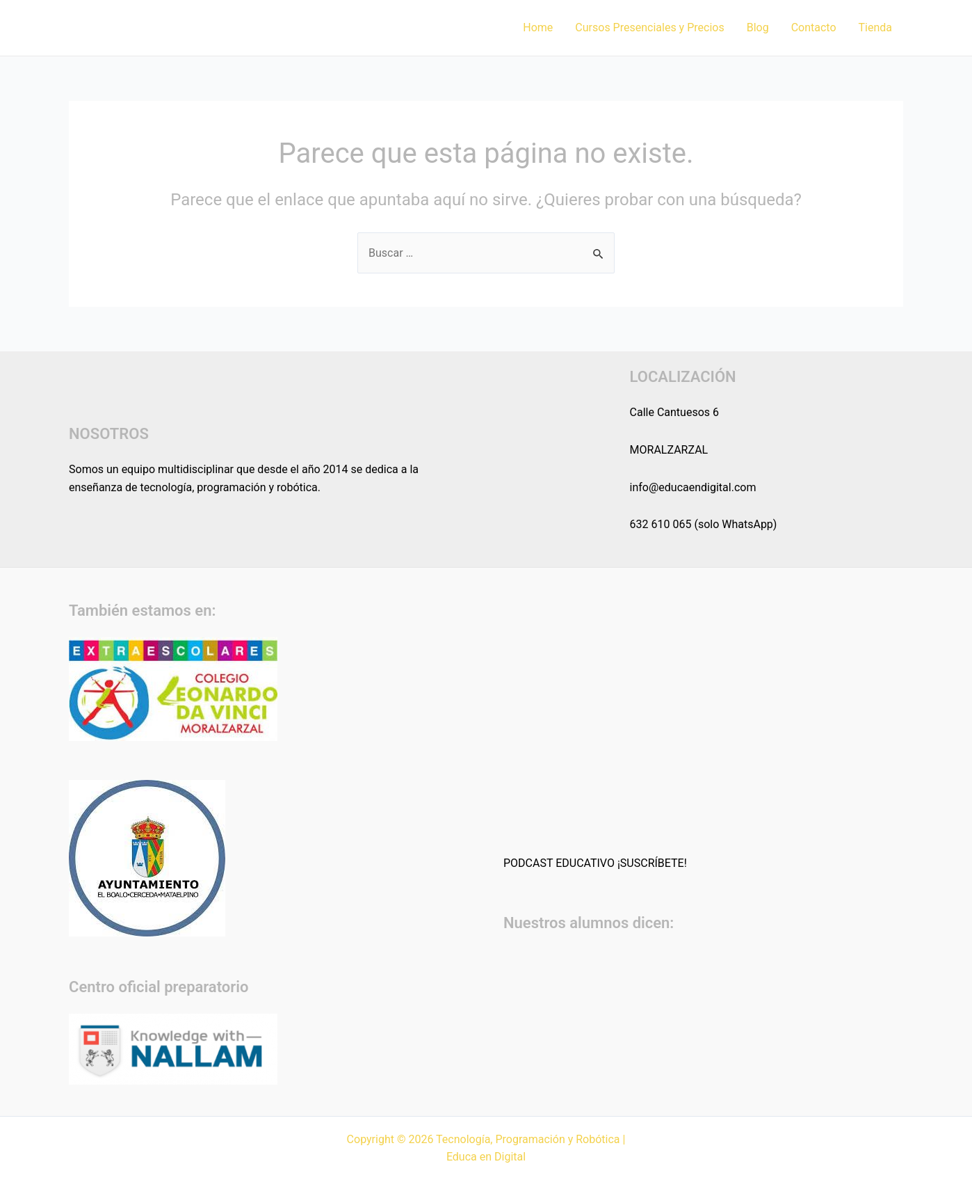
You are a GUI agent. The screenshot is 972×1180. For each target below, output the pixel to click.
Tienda (875, 27)
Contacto (813, 27)
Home (538, 27)
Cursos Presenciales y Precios (649, 27)
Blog (758, 27)
